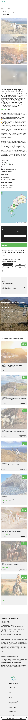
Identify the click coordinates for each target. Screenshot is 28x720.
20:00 (8, 270)
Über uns (10, 699)
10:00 (8, 264)
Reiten (4, 11)
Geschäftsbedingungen (13, 703)
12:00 (20, 264)
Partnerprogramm (12, 693)
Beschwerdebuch (12, 691)
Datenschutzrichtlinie (13, 702)
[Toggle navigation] (25, 2)
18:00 (20, 267)
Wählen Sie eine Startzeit (9, 261)
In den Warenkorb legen (14, 718)
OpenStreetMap (19, 222)
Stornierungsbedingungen (14, 701)
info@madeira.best (12, 711)
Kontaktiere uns (12, 689)
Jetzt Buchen (22, 370)
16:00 (8, 267)
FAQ (10, 692)
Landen (5, 10)
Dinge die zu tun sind (6, 8)
